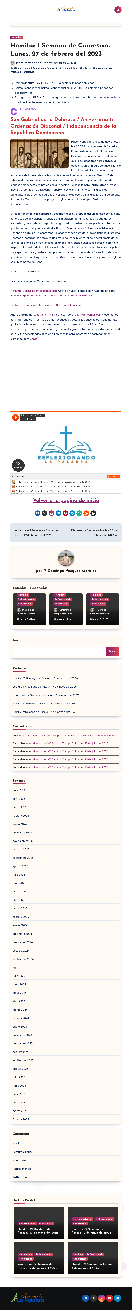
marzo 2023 (20, 1111)
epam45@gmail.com (45, 290)
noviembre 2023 (23, 1043)
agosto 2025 (20, 866)
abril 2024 (19, 1001)
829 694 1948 (44, 314)
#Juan (74, 68)
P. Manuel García (20, 290)
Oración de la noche (68, 305)
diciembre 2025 (22, 832)
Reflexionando (26, 599)
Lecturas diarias (22, 1151)
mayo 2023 (19, 1094)
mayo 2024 (20, 992)
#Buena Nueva (22, 68)
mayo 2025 (19, 891)
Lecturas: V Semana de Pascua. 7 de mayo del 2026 (45, 686)
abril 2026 (19, 798)
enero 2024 (20, 1026)
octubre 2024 (21, 950)
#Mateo (14, 72)
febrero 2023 (21, 1119)
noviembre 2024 (23, 942)
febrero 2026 (21, 815)
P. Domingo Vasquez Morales (37, 62)
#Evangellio (51, 68)
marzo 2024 (20, 1009)
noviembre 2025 (23, 840)
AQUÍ (34, 338)
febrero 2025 (21, 916)
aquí (25, 329)
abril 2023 (19, 1102)
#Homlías (64, 68)
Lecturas (16, 305)
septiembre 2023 (23, 1060)
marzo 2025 (20, 908)
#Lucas (97, 68)
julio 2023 (19, 1077)
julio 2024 (19, 976)
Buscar (18, 640)
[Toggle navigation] (12, 10)
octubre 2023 (21, 1051)
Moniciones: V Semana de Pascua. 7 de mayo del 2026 (46, 695)
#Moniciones (27, 72)
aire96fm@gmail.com (88, 314)
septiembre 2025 (23, 857)
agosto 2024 (20, 967)
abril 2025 (19, 900)
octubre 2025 (21, 849)
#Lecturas (85, 68)
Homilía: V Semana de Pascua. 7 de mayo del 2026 (44, 703)
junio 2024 (19, 984)
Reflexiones (25, 603)
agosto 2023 (20, 1068)
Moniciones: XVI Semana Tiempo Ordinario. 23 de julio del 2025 (70, 743)
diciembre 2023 (22, 1035)
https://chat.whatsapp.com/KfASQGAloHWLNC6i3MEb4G (56, 295)
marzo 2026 (20, 807)
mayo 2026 (20, 790)
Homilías (16, 37)
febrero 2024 (21, 1018)
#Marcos (107, 68)
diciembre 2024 (22, 933)
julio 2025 (19, 874)
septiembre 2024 (23, 959)
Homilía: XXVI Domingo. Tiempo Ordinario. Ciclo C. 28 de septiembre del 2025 (69, 735)
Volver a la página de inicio (66, 500)
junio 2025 (19, 883)
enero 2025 (20, 925)
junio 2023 (19, 1085)
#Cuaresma (37, 68)
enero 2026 (20, 824)
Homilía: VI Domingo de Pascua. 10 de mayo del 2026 (45, 678)
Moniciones (46, 305)
